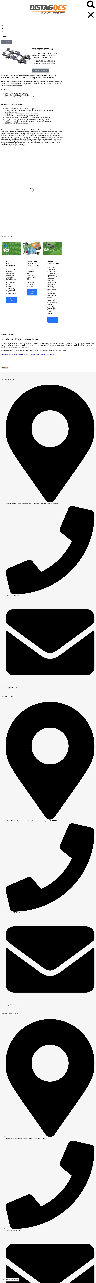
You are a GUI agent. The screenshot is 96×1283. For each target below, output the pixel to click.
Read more (11, 299)
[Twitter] (88, 367)
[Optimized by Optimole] (10, 1279)
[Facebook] (84, 367)
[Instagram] (93, 367)
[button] (91, 5)
